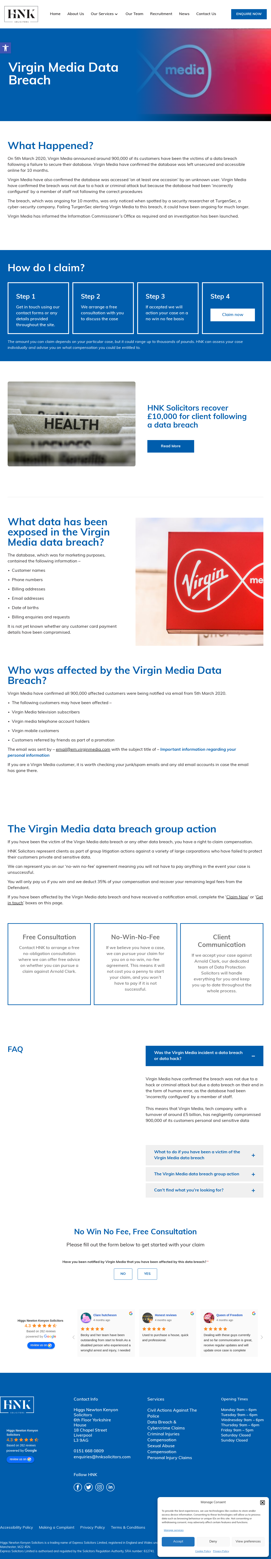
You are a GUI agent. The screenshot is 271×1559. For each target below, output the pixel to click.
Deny (213, 1541)
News (184, 14)
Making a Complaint (56, 1528)
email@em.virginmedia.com (83, 750)
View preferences (248, 1541)
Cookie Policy (203, 1551)
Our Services (102, 14)
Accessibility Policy (16, 1528)
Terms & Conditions (128, 1528)
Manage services (174, 1530)
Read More (171, 446)
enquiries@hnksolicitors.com (102, 1457)
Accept (178, 1541)
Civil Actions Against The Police (172, 1413)
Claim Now (237, 897)
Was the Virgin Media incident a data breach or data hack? (198, 1056)
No (123, 1274)
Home (55, 14)
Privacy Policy (221, 1551)
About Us (75, 14)
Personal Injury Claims (169, 1458)
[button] (5, 47)
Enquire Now (249, 14)
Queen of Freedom (168, 1315)
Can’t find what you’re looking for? (188, 1190)
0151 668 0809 (89, 1451)
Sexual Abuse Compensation (161, 1449)
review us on (41, 1345)
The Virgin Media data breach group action (196, 1174)
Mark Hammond (227, 1315)
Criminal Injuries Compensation (163, 1437)
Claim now (232, 315)
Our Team (134, 14)
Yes (147, 1274)
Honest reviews (104, 1315)
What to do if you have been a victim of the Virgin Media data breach (197, 1155)
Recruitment (161, 14)
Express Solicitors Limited (89, 1543)
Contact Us (206, 14)
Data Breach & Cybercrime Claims (166, 1425)
